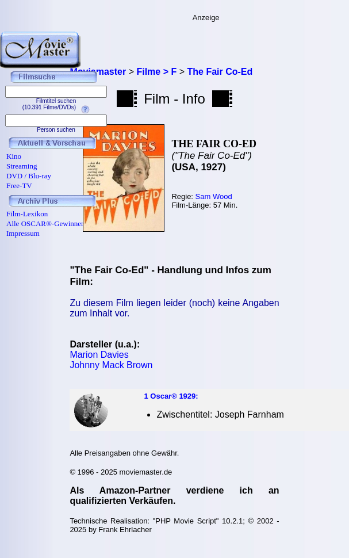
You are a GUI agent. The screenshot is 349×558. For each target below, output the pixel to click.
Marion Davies (99, 355)
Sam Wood (213, 196)
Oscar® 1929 (172, 396)
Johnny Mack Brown (111, 365)
